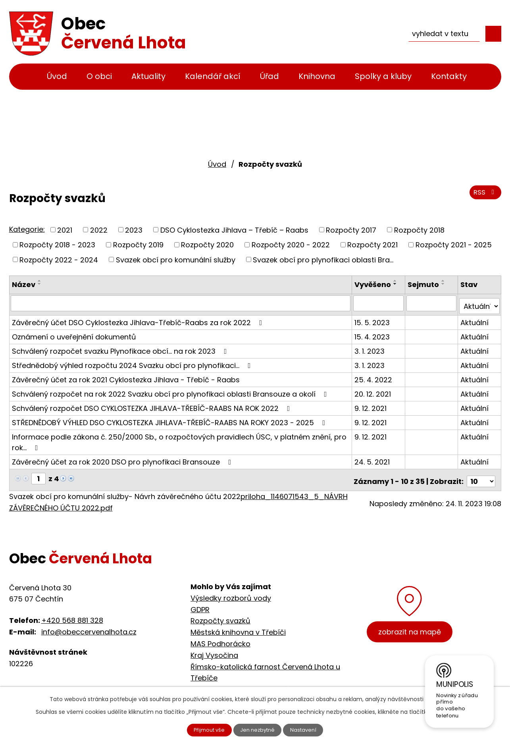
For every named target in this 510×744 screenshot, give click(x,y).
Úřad (269, 76)
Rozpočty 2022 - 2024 (58, 259)
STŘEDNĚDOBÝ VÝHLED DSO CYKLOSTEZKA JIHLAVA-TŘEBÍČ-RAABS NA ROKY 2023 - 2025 (170, 419)
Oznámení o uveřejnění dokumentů (74, 333)
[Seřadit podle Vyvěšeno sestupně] (396, 283)
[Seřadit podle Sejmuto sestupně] (444, 283)
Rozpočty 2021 (372, 245)
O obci (99, 76)
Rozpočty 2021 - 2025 (454, 245)
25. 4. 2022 (374, 376)
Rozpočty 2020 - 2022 (291, 245)
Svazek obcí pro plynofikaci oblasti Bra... (323, 259)
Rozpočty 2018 (419, 230)
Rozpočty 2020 (207, 245)
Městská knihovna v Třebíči (238, 626)
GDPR (200, 603)
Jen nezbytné (258, 729)
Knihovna (316, 76)
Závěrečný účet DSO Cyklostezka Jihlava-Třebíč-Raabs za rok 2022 (139, 319)
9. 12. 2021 (372, 405)
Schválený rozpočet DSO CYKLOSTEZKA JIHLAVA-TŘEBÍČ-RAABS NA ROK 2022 (152, 405)
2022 (99, 230)
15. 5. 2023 (373, 319)
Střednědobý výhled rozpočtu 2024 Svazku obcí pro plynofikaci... (133, 362)
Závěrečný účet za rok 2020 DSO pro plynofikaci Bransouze (123, 458)
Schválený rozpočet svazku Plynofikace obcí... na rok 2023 (121, 348)
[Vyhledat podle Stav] (480, 302)
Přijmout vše (204, 729)
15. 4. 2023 (373, 333)
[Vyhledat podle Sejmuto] (432, 302)
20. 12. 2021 (374, 390)
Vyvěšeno (374, 284)
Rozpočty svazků (220, 614)
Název (23, 284)
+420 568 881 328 (72, 614)
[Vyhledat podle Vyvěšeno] (379, 302)
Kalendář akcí (213, 76)
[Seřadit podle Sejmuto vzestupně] (444, 280)
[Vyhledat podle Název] (181, 302)
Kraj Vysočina (214, 649)
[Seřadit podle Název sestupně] (39, 283)
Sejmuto (424, 284)
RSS (484, 195)
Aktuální (475, 319)
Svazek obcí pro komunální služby (175, 259)
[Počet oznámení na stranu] (481, 475)
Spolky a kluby (383, 76)
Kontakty (449, 76)
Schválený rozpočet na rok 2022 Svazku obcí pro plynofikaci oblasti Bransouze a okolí (171, 390)
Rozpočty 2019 (138, 245)
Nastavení (309, 729)
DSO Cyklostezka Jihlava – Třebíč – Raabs (234, 230)
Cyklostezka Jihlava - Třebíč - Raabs (256, 683)
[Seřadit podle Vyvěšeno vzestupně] (396, 280)
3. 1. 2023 (371, 348)
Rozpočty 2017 (351, 230)
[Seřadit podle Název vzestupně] (39, 280)
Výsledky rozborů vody (231, 592)
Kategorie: (27, 229)
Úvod (57, 76)
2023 (133, 230)
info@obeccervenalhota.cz (89, 625)
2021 (64, 230)
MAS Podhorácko (220, 637)
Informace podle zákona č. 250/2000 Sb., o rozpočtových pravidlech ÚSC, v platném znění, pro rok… (179, 438)
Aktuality (148, 76)
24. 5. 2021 (373, 458)
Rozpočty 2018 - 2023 (57, 245)
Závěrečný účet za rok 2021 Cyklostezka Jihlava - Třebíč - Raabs (126, 376)
